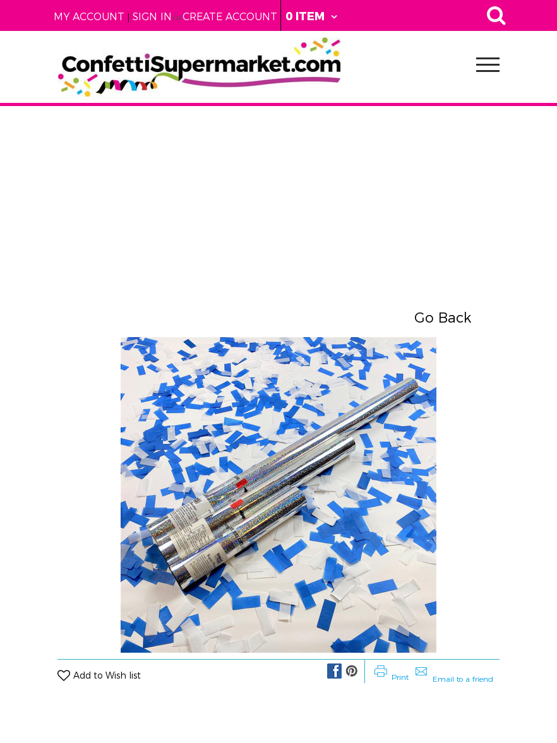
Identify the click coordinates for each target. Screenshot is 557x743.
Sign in (152, 17)
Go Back (442, 317)
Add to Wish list (107, 675)
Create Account (230, 17)
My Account (89, 17)
